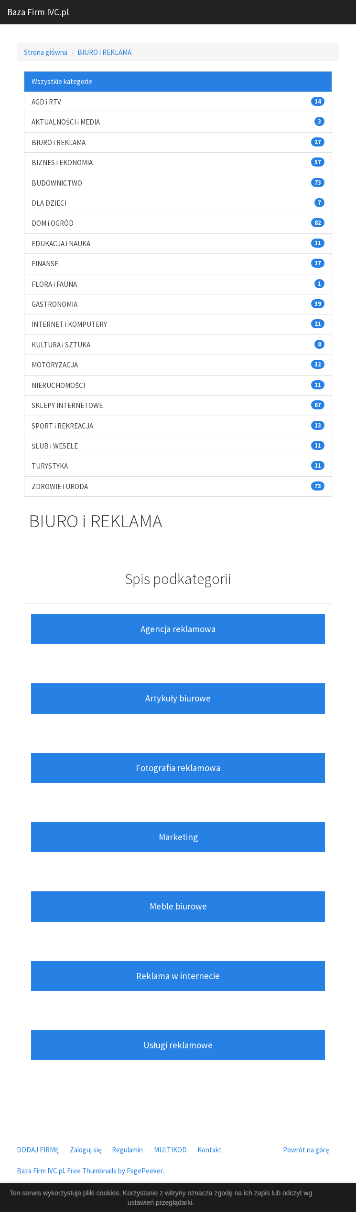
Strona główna (45, 52)
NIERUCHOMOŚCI (58, 385)
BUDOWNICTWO (57, 183)
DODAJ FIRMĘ (38, 1149)
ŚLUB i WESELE (55, 445)
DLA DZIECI (49, 203)
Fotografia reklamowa (178, 767)
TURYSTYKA (50, 465)
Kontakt (209, 1149)
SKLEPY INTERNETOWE (67, 405)
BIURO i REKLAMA (104, 52)
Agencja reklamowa (178, 629)
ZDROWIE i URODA (60, 486)
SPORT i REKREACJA (62, 425)
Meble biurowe (178, 906)
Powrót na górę (306, 1149)
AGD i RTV (46, 101)
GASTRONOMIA (54, 304)
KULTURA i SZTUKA (61, 344)
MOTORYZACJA (55, 364)
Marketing (178, 837)
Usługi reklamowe (178, 1045)
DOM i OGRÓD (53, 223)
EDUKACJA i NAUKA (61, 243)
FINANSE (45, 263)
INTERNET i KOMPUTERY (69, 324)
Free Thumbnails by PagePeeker (114, 1170)
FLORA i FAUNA (54, 284)
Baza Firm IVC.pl (38, 12)
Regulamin (127, 1149)
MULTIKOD (170, 1149)
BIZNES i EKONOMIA (62, 162)
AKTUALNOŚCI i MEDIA (66, 121)
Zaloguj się (85, 1149)
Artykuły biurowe (178, 698)
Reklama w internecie (178, 976)
